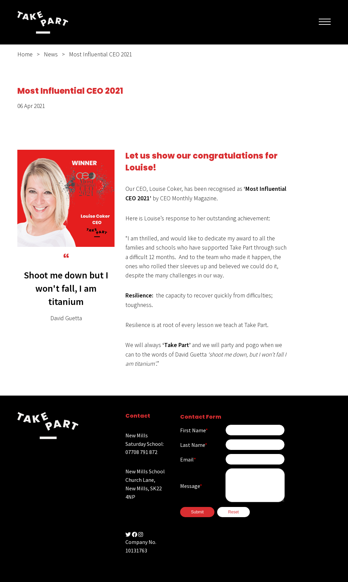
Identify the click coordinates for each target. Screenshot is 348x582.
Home (25, 54)
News (51, 54)
